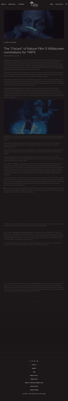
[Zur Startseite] (34, 4)
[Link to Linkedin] (32, 361)
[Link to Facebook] (34, 361)
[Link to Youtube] (37, 361)
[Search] (66, 4)
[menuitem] (3, 4)
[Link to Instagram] (29, 361)
